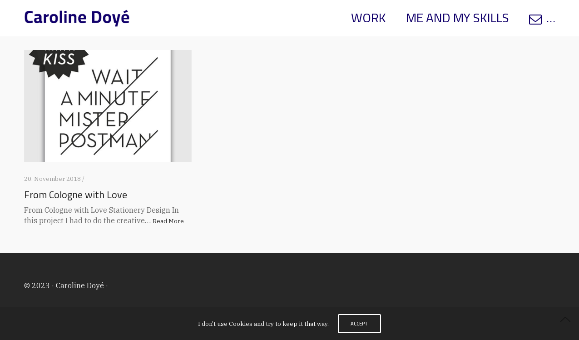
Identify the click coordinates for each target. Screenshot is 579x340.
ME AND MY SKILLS (457, 18)
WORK (368, 18)
